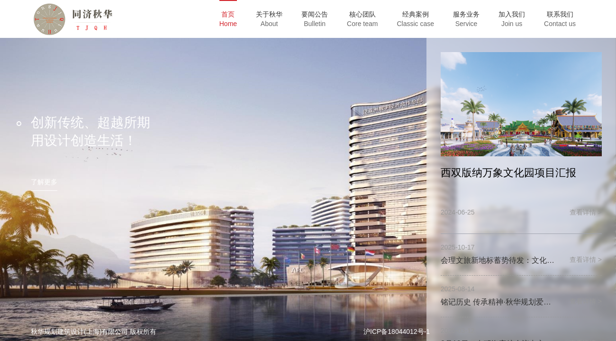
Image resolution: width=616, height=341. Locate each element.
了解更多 (44, 182)
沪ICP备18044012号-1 (396, 331)
